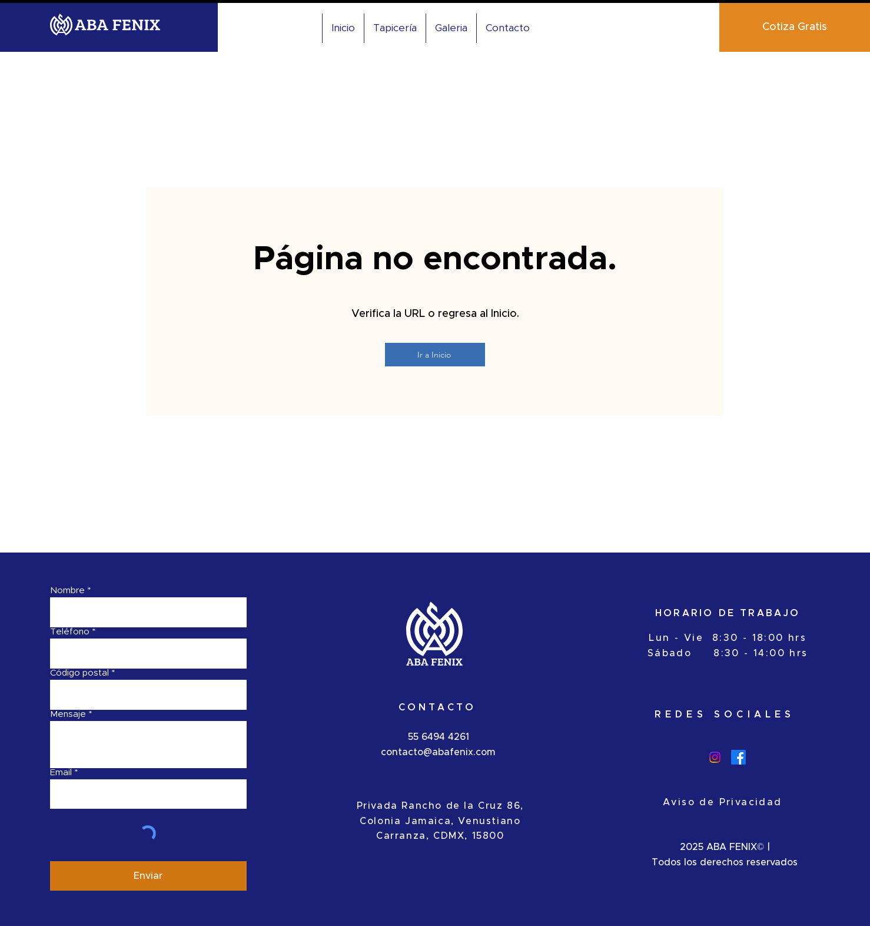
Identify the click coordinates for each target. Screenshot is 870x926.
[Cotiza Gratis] (794, 27)
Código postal (79, 673)
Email (61, 772)
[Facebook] (738, 757)
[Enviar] (148, 876)
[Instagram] (715, 757)
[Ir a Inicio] (435, 354)
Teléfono (69, 631)
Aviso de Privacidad (722, 802)
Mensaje (68, 714)
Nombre (67, 590)
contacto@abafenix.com (438, 752)
